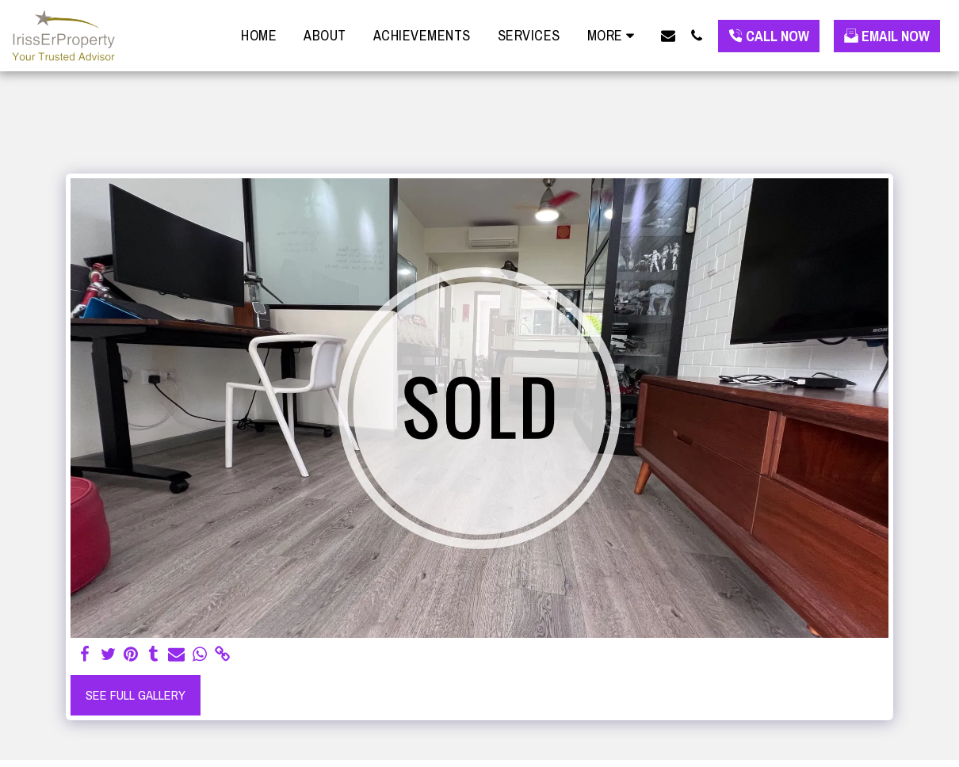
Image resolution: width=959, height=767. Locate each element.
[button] (668, 35)
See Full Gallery (135, 695)
